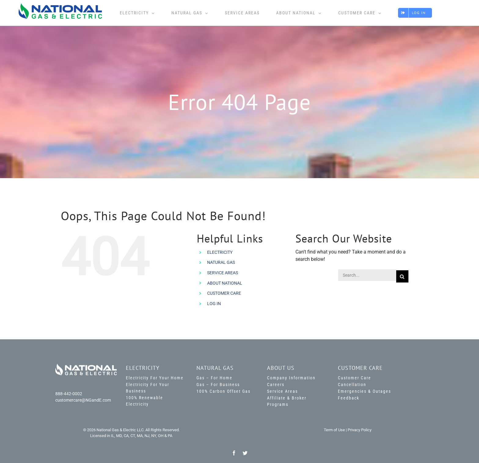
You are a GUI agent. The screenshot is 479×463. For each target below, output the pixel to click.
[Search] (402, 276)
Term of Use (334, 430)
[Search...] (367, 275)
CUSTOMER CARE (224, 293)
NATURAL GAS (221, 262)
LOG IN (214, 303)
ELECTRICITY (219, 252)
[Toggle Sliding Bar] (448, 13)
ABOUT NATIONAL (224, 283)
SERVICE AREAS (222, 272)
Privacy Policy (359, 430)
